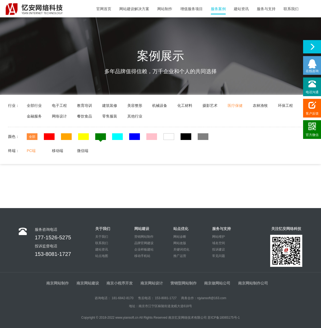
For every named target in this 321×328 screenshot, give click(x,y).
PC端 (31, 151)
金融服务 (34, 116)
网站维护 (218, 237)
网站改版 (179, 243)
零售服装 (109, 116)
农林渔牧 (260, 105)
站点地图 (101, 256)
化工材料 (184, 105)
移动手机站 (142, 256)
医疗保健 (235, 105)
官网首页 (103, 9)
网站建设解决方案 (134, 9)
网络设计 (59, 116)
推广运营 (179, 256)
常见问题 (218, 256)
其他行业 (134, 116)
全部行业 (34, 105)
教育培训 (84, 105)
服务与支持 (266, 9)
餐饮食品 (84, 116)
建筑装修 (109, 105)
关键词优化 (181, 249)
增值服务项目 (191, 9)
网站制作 (164, 9)
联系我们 (291, 9)
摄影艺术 (209, 105)
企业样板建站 (144, 249)
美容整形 (134, 105)
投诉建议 (218, 249)
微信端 (82, 151)
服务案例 (218, 9)
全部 (32, 137)
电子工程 (59, 105)
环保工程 (285, 105)
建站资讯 (241, 9)
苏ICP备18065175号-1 (224, 317)
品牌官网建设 (144, 243)
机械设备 (159, 105)
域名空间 (218, 243)
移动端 (57, 151)
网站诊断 (179, 237)
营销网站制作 (144, 237)
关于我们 (101, 237)
